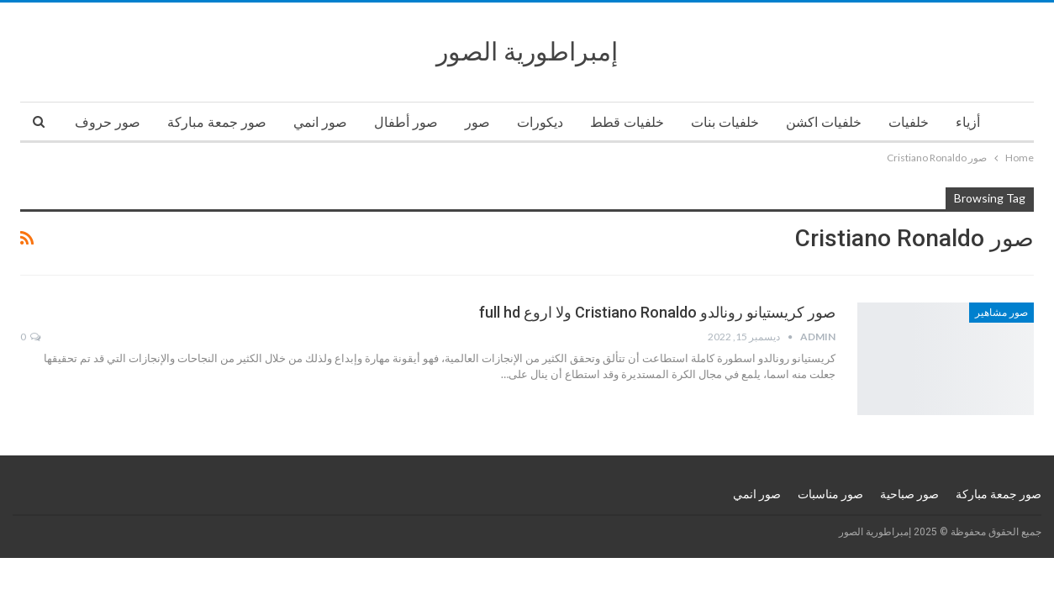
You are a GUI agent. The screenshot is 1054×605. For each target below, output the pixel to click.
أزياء (968, 122)
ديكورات (540, 122)
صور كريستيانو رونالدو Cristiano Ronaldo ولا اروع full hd (657, 312)
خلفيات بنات (725, 122)
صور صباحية (909, 494)
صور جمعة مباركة (216, 122)
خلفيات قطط (627, 122)
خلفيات (908, 122)
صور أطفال (406, 122)
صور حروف (107, 122)
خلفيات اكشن (824, 122)
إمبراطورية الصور (527, 51)
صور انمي (320, 122)
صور (477, 122)
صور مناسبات (830, 494)
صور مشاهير (1001, 312)
